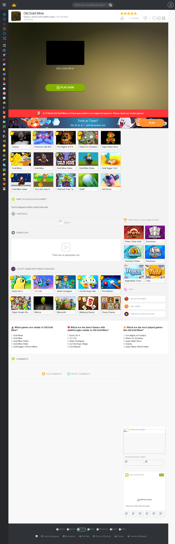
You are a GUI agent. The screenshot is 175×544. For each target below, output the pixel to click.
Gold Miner (18, 335)
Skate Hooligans (76, 341)
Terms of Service (102, 536)
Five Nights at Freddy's (136, 335)
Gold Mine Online (21, 341)
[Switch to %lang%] (60, 529)
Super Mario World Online (137, 346)
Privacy (119, 536)
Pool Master (75, 346)
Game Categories (51, 536)
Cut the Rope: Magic (78, 344)
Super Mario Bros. (134, 341)
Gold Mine (17, 338)
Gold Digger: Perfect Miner (25, 346)
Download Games (135, 430)
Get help (85, 536)
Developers (70, 536)
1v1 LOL (73, 338)
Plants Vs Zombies (134, 338)
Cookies (133, 536)
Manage (143, 536)
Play (152, 122)
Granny (129, 344)
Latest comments (78, 374)
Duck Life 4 (74, 335)
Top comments (52, 374)
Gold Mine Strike (20, 344)
